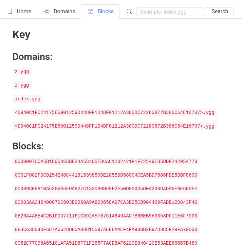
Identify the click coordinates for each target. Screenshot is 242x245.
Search (219, 11)
